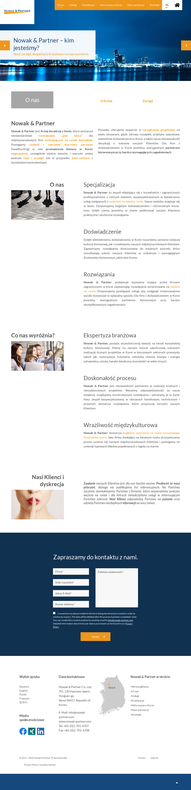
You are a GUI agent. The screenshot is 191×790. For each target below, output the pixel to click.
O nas (135, 691)
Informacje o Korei (143, 705)
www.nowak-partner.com (75, 721)
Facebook (23, 731)
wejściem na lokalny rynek (126, 201)
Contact (142, 758)
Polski (22, 694)
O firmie (106, 101)
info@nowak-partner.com (120, 620)
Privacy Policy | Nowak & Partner (40, 765)
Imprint (154, 758)
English (23, 690)
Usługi (135, 695)
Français (24, 698)
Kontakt (136, 714)
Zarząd (148, 101)
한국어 (23, 702)
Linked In (41, 731)
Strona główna (140, 686)
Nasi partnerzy (140, 709)
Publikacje (138, 700)
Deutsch (24, 686)
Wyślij (95, 636)
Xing (31, 731)
